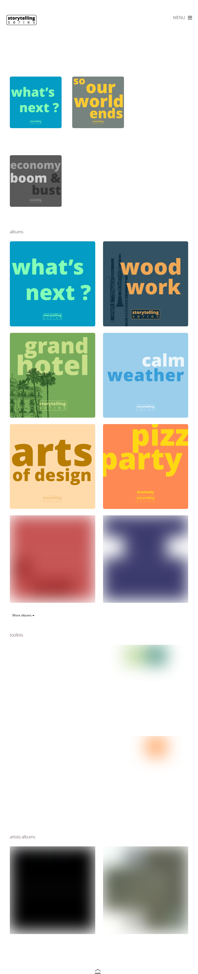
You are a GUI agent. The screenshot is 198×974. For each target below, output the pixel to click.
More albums (23, 615)
